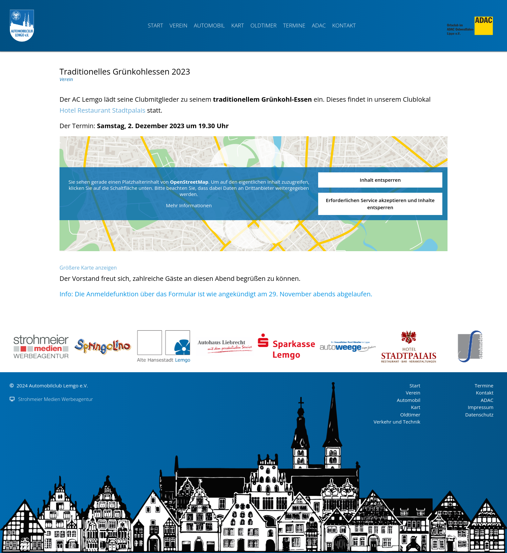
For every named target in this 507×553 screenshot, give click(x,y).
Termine (294, 25)
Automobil (209, 25)
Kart (237, 25)
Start (155, 25)
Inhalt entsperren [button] (380, 180)
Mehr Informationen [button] (189, 205)
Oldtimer (263, 25)
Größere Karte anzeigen (88, 267)
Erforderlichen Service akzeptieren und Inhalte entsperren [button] (380, 203)
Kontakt (344, 25)
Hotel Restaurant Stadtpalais (102, 110)
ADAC (319, 25)
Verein (178, 25)
